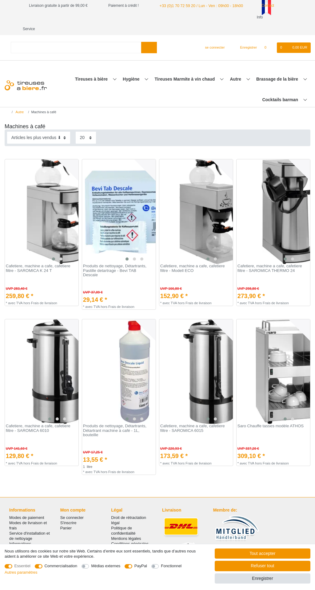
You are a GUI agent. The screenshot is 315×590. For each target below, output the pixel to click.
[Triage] (38, 126)
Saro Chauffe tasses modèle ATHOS (270, 414)
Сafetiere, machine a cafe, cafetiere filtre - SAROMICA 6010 (38, 416)
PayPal (140, 566)
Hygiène (132, 67)
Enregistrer (262, 578)
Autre (236, 67)
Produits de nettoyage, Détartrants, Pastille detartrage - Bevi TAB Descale (114, 258)
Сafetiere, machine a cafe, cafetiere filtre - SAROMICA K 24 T (38, 256)
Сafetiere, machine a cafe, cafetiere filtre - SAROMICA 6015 (192, 416)
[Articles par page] (86, 126)
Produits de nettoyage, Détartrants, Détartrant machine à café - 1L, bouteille (114, 418)
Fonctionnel (171, 566)
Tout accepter (262, 553)
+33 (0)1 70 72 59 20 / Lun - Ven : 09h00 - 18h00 (198, 5)
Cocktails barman (280, 88)
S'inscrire (68, 511)
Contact (262, 5)
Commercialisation (61, 566)
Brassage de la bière (277, 67)
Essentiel (22, 566)
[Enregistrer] (245, 36)
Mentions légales (126, 526)
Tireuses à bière (92, 67)
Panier (66, 516)
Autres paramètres (21, 572)
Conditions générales (130, 532)
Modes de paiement (26, 506)
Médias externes (105, 566)
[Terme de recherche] (76, 36)
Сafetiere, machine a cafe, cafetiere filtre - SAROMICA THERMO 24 (269, 256)
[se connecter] (212, 36)
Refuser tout (262, 565)
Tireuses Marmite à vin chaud (185, 67)
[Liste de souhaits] (268, 36)
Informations (20, 532)
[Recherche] (149, 36)
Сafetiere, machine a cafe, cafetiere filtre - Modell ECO (192, 256)
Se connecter (72, 506)
